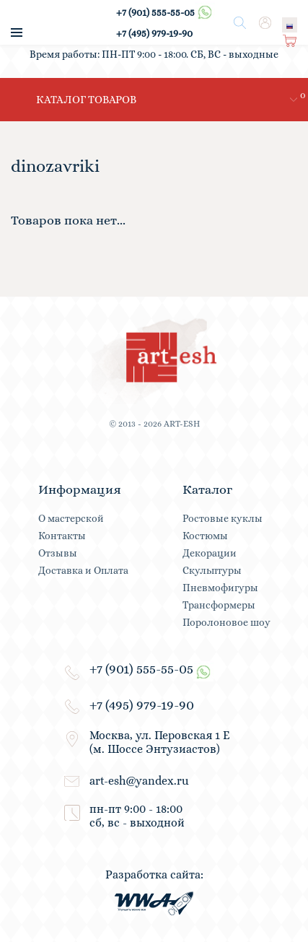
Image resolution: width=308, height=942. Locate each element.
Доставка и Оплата (83, 570)
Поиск (240, 23)
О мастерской (71, 518)
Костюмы (205, 536)
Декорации (209, 553)
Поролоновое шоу (226, 622)
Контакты (62, 536)
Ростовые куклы (222, 518)
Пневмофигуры (220, 588)
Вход (265, 24)
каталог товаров (86, 99)
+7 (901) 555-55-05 (165, 12)
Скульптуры (212, 570)
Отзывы (57, 553)
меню (16, 32)
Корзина (290, 42)
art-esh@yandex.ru (139, 781)
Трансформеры (218, 605)
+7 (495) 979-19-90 (154, 33)
